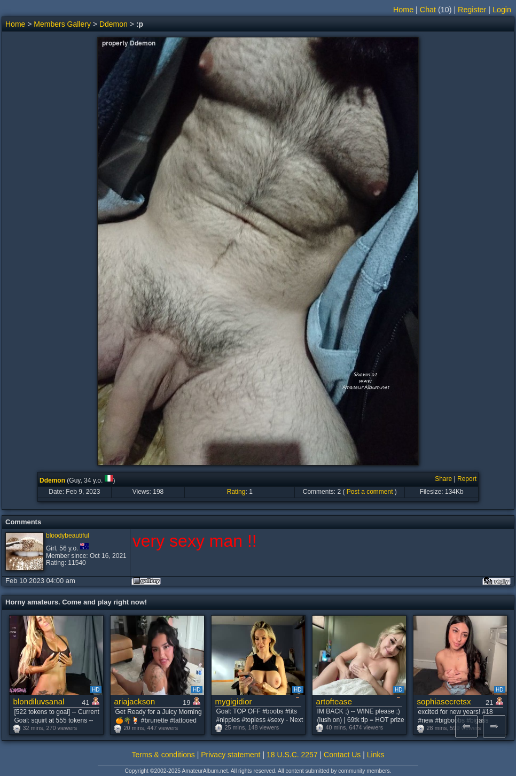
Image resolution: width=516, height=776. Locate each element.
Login (501, 9)
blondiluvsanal (39, 701)
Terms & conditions (163, 754)
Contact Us (342, 754)
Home (403, 9)
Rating (236, 491)
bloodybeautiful (67, 535)
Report (466, 479)
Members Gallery (62, 24)
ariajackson (134, 701)
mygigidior (233, 701)
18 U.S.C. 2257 (292, 754)
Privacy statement (230, 754)
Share (443, 479)
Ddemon (113, 24)
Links (376, 754)
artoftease (334, 701)
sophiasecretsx (444, 701)
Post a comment (370, 491)
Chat (428, 9)
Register (472, 9)
